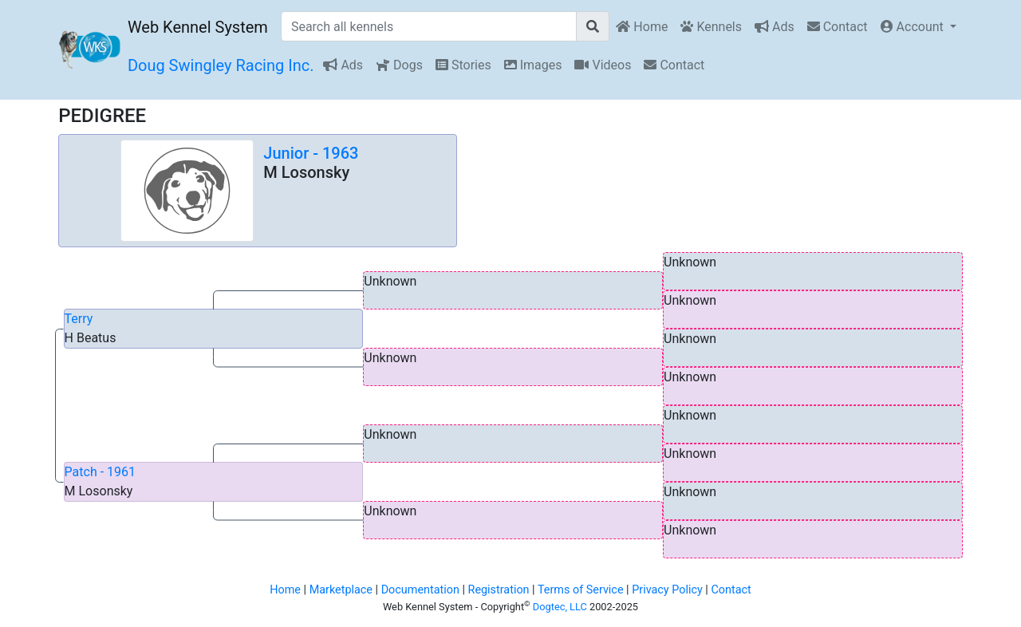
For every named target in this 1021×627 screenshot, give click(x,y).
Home (642, 26)
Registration (499, 590)
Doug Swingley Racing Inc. (221, 65)
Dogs (399, 65)
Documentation (420, 590)
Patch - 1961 (100, 471)
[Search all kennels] (429, 26)
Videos (602, 65)
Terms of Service (581, 590)
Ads (774, 26)
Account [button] (914, 26)
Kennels (711, 26)
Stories (463, 65)
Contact (837, 26)
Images (533, 65)
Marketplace (341, 590)
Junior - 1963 (310, 153)
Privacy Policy (667, 590)
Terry (79, 318)
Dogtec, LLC (560, 607)
